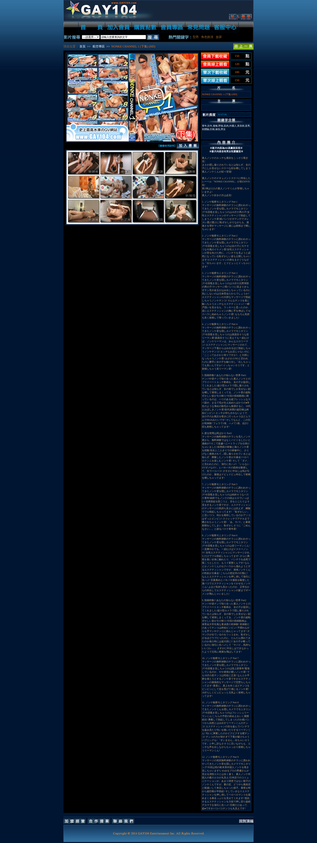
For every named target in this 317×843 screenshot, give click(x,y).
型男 (196, 37)
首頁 (82, 46)
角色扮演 (207, 37)
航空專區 (99, 46)
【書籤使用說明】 (167, 145)
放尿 (219, 37)
